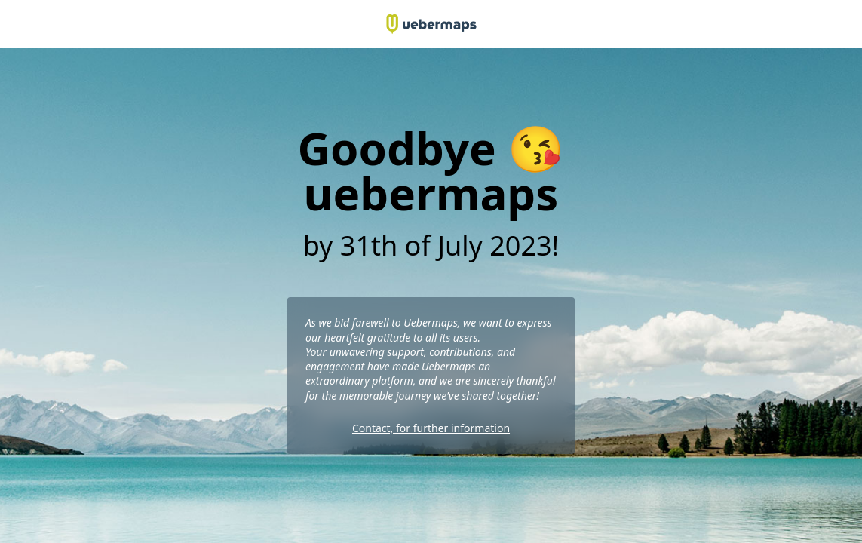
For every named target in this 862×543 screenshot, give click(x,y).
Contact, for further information (431, 428)
